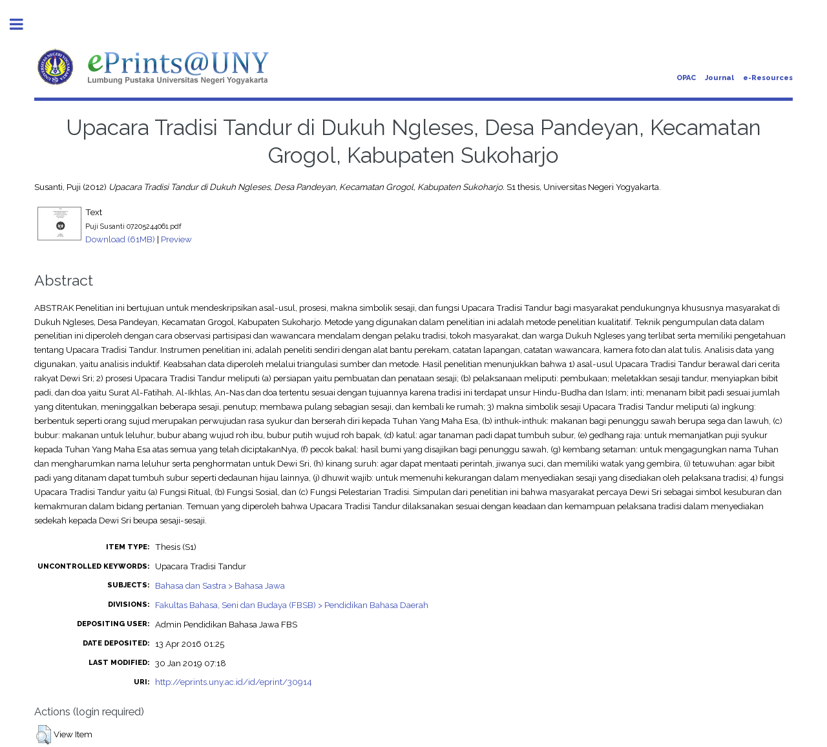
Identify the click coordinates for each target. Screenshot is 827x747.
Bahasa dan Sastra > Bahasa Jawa (220, 585)
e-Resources (768, 78)
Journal (719, 78)
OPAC (686, 78)
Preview (176, 239)
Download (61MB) (120, 239)
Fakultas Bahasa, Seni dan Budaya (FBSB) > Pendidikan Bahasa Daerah (291, 605)
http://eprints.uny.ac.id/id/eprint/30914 (233, 682)
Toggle (23, 24)
